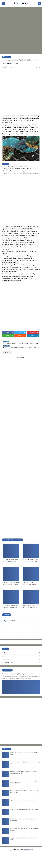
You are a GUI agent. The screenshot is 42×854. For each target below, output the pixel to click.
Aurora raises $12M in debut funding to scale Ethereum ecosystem (30, 561)
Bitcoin (6, 653)
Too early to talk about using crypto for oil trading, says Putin (10, 607)
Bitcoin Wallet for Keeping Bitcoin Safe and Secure (17, 166)
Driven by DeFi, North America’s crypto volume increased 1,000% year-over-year (30, 584)
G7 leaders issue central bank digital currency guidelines (24, 809)
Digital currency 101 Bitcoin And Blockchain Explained (23, 800)
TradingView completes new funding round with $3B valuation (10, 561)
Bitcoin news (6, 57)
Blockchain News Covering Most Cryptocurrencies (17, 171)
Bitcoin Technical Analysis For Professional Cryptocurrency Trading (21, 173)
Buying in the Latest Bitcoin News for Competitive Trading (20, 168)
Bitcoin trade (7, 659)
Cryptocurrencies (8, 662)
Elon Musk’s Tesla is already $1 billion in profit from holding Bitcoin (11, 584)
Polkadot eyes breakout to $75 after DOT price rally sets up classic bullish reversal (31, 607)
